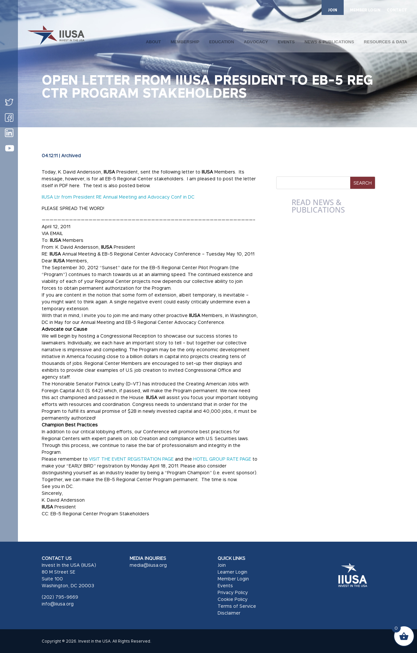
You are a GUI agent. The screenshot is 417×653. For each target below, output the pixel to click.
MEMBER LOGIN (365, 10)
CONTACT (397, 10)
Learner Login (232, 572)
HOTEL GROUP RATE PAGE (222, 459)
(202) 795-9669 (60, 597)
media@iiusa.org (148, 565)
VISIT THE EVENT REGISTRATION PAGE (131, 459)
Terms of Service (237, 606)
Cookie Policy (233, 599)
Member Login (233, 578)
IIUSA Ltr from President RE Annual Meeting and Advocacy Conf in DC (118, 197)
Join (222, 565)
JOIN (332, 9)
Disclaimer (229, 613)
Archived (71, 155)
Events (225, 585)
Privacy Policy (233, 592)
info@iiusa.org (58, 603)
